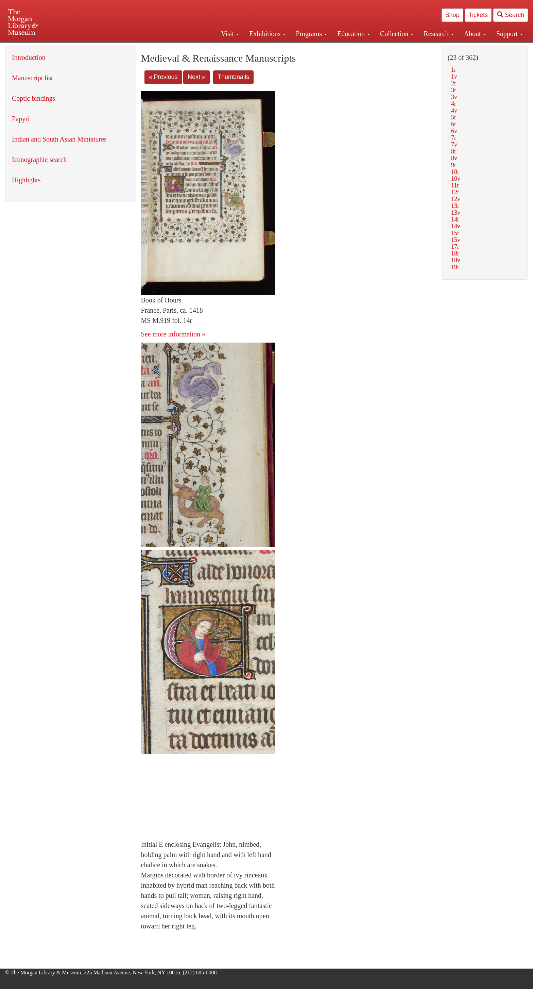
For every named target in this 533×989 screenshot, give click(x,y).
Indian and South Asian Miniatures (59, 139)
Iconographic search (39, 159)
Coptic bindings (33, 98)
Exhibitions (267, 33)
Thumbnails (233, 76)
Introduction (29, 57)
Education (353, 33)
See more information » (173, 334)
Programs (311, 33)
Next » (196, 76)
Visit (230, 33)
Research (438, 33)
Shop (452, 15)
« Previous (163, 76)
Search (510, 14)
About (475, 33)
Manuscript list (32, 78)
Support (509, 33)
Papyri (21, 118)
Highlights (26, 180)
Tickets (478, 15)
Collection (396, 33)
